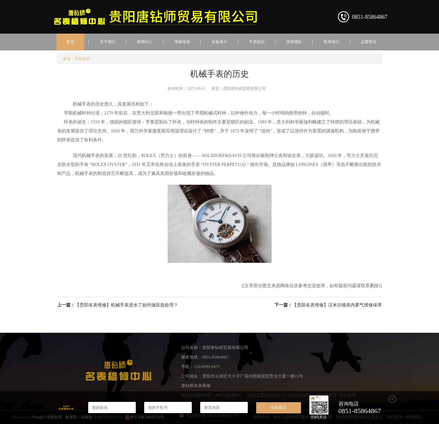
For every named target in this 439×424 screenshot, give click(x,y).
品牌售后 (369, 42)
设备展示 (219, 42)
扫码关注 (319, 417)
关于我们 (107, 42)
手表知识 (257, 42)
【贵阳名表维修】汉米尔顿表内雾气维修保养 (337, 305)
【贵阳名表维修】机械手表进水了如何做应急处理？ (126, 305)
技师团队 (294, 42)
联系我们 (331, 42)
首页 (70, 42)
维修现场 (182, 42)
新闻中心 (145, 42)
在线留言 (278, 407)
